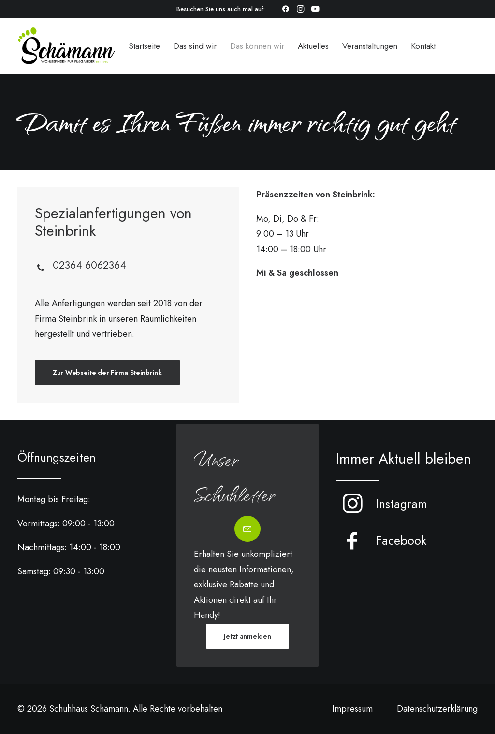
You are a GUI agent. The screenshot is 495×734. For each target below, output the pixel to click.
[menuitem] (285, 8)
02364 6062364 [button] (89, 265)
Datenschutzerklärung (437, 709)
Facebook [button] (401, 540)
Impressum (352, 709)
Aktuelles (313, 46)
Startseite (144, 46)
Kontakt (423, 46)
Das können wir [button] (257, 46)
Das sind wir (195, 46)
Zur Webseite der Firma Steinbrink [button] (107, 372)
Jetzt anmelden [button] (247, 636)
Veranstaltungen (369, 46)
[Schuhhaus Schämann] (66, 46)
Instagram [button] (401, 503)
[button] (285, 8)
